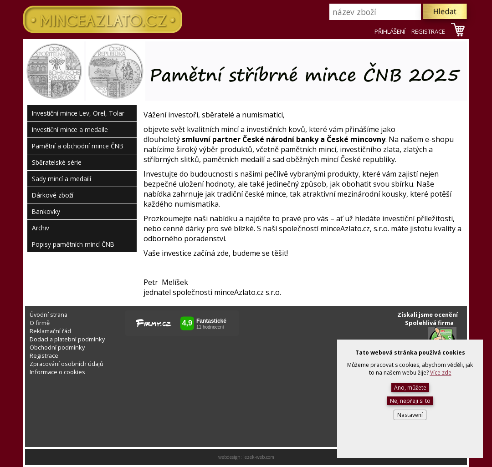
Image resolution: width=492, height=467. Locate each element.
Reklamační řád (50, 331)
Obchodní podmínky (57, 347)
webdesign (229, 457)
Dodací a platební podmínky (67, 339)
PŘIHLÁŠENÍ (389, 31)
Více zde (440, 372)
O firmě (40, 323)
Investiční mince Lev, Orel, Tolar (78, 113)
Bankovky (46, 211)
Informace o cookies (57, 372)
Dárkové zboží (52, 195)
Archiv (40, 227)
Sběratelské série (57, 162)
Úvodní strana (48, 314)
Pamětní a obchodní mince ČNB (77, 146)
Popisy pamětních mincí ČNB (73, 244)
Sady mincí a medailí (61, 178)
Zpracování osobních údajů (66, 364)
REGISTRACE (428, 31)
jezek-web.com (258, 457)
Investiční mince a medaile (70, 129)
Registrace (44, 355)
